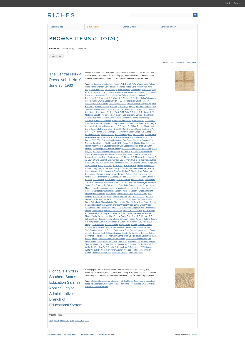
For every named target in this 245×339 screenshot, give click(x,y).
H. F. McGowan (130, 166)
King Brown (96, 185)
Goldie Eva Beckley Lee (112, 163)
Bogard (132, 106)
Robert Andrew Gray (101, 222)
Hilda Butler (143, 171)
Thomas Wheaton (92, 244)
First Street (109, 143)
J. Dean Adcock (146, 177)
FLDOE (118, 143)
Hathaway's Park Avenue (143, 168)
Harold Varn (149, 166)
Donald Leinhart (142, 129)
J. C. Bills (122, 177)
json (72, 320)
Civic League (150, 123)
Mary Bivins (111, 194)
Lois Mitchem (135, 188)
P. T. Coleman (149, 210)
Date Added (191, 63)
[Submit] (195, 15)
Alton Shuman (124, 90)
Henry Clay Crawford (112, 171)
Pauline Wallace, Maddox (102, 216)
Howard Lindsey (103, 174)
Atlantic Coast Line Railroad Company (122, 95)
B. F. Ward (113, 98)
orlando (116, 205)
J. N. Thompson (123, 180)
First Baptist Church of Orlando (135, 140)
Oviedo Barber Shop (135, 205)
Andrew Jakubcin (98, 95)
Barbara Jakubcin (141, 101)
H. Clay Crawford (105, 166)
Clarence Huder (91, 126)
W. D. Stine (143, 244)
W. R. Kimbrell (118, 247)
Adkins (152, 84)
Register (238, 3)
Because (112, 104)
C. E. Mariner (149, 109)
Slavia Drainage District (144, 233)
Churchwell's (139, 123)
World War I (133, 253)
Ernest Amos (138, 135)
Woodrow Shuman (120, 253)
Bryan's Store (113, 109)
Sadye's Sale (124, 225)
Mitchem (148, 196)
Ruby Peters (143, 222)
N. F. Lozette (97, 199)
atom (51, 320)
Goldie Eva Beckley (93, 163)
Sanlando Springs (105, 230)
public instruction (92, 284)
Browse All (54, 48)
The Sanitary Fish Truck (107, 241)
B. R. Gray (135, 98)
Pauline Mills (139, 213)
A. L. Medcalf (114, 84)
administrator (95, 281)
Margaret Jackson (122, 191)
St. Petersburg (135, 236)
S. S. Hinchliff (98, 225)
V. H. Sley (105, 244)
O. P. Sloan (131, 199)
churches (129, 123)
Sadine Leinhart (111, 225)
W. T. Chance (146, 247)
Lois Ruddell (147, 188)
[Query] (164, 15)
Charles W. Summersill (121, 121)
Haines (140, 166)
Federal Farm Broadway (112, 140)
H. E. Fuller (117, 166)
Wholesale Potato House (134, 250)
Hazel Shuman (91, 171)
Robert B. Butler (118, 222)
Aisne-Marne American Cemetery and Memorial (105, 87)
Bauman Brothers (100, 104)
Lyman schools (107, 191)
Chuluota (98, 123)
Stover (95, 239)
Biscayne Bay (145, 104)
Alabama (106, 281)
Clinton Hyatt (149, 126)
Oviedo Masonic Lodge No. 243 (131, 208)
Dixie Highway (128, 129)
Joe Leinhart (150, 180)
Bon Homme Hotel (144, 106)
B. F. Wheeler (124, 98)
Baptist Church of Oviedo (115, 101)
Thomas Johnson (148, 241)
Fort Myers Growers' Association (106, 151)
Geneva (111, 160)
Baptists (130, 101)
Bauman (88, 104)
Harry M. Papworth (105, 168)
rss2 (87, 320)
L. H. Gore (119, 185)
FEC (98, 140)
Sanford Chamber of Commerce (111, 227)
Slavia (131, 233)
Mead (109, 196)
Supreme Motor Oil (106, 239)
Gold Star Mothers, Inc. (145, 160)
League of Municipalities (119, 188)
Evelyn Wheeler (122, 137)
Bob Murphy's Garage (119, 106)
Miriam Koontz (138, 196)
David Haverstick (92, 129)
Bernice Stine (132, 104)
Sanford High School (134, 227)
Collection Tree (56, 27)
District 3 (117, 129)
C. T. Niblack (144, 112)
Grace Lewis (146, 163)
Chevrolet (89, 123)
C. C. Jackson (137, 109)
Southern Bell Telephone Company (99, 236)
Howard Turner (117, 174)
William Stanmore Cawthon (96, 287)
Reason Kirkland (135, 219)
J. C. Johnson (132, 177)
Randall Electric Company (117, 219)
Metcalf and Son (120, 196)
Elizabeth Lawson (92, 135)
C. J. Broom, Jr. (102, 112)
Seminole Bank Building (102, 233)
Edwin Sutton (144, 132)
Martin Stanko (99, 194)
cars (133, 115)
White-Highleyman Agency (112, 250)
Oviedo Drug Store (108, 208)
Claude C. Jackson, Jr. (120, 126)
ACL (146, 84)
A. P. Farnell (126, 84)
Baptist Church (97, 101)
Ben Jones (121, 104)
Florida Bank (127, 143)
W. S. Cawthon (148, 284)
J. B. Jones (112, 177)
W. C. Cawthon (131, 244)
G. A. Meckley (136, 157)
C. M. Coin (124, 112)
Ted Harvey (120, 239)
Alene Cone (142, 87)
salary (110, 284)
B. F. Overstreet (101, 98)
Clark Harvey (104, 126)
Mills (129, 196)
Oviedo (123, 205)
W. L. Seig (98, 247)
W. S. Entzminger (132, 247)
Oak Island (95, 202)
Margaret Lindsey (138, 191)
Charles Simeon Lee (102, 121)
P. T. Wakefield (91, 213)
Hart (130, 168)
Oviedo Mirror (97, 210)
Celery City (89, 118)
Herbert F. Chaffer (129, 171)
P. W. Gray (102, 213)
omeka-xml (79, 320)
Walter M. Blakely (92, 250)
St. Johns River (121, 236)
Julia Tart (132, 182)
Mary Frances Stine (125, 194)
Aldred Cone (131, 87)
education (115, 281)
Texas (116, 284)
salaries (103, 284)
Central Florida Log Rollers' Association (131, 118)
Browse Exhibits (129, 27)
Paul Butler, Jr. (114, 213)
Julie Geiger (142, 182)
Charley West (138, 121)
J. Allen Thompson (99, 177)
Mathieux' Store (140, 194)
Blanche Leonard (102, 106)
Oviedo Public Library (113, 210)
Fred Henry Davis (99, 157)
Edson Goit (133, 132)
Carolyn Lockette (123, 115)
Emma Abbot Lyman (123, 135)
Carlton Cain (110, 115)
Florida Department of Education (98, 146)
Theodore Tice (134, 241)
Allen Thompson (97, 90)
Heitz (100, 171)
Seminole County (120, 233)
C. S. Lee (134, 112)
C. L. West (114, 112)
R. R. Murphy (142, 216)
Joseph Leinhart (120, 182)
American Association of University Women (103, 92)
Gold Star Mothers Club (125, 160)
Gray (154, 163)
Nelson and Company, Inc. (114, 199)
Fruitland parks (114, 157)
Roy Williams (131, 222)
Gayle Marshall (100, 160)
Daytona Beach (106, 129)
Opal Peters (144, 202)
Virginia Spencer (117, 244)
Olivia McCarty (132, 202)
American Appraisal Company (143, 90)
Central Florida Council (104, 118)
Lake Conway (143, 185)
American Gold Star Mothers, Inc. (136, 92)
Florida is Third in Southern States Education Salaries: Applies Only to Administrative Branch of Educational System (65, 288)
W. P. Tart (107, 247)
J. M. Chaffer (110, 180)
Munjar (88, 199)
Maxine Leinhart (99, 196)
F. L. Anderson (136, 137)
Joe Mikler (89, 182)
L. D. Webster (107, 185)
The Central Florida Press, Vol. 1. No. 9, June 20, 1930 (65, 79)
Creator (179, 63)
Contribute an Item (168, 27)
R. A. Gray (131, 216)
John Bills (99, 182)
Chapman (89, 121)
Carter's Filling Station (145, 115)
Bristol (103, 109)
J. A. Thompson (140, 174)
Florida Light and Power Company (107, 149)
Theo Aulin (122, 241)
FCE (94, 140)
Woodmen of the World (101, 253)
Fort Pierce (125, 151)
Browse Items (93, 27)
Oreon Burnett (106, 205)
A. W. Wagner (138, 84)
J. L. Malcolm (98, 180)
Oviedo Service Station (132, 210)
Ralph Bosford (99, 219)
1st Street (94, 84)
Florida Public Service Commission (136, 149)
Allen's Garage (111, 90)
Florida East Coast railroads (124, 146)
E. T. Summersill (121, 132)
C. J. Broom (90, 112)
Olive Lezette (119, 202)
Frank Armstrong (140, 154)
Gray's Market (91, 166)
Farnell (88, 140)
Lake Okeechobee (100, 188)
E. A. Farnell (97, 132)
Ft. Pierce (125, 157)
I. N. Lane (128, 174)
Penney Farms (120, 216)
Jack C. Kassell (137, 180)
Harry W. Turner (121, 168)
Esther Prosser (109, 137)
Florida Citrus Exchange (144, 143)
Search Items (82, 48)
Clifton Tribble (136, 126)
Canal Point (98, 115)
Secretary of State (121, 230)
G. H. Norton (148, 157)
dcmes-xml (64, 320)
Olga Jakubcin (107, 202)
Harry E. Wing (91, 168)
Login (228, 3)
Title (173, 63)
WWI (141, 253)
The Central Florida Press (136, 239)
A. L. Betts (104, 84)
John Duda (108, 182)
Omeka (194, 335)
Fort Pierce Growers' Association (118, 154)
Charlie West (150, 121)
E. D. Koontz (108, 132)
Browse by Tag (68, 48)
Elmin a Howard (107, 135)
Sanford (134, 225)
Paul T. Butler (126, 213)
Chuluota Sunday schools (113, 123)
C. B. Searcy (125, 109)
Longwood (96, 191)
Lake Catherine (130, 185)
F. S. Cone (147, 137)
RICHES (61, 15)
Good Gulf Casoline (131, 163)
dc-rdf (56, 320)
